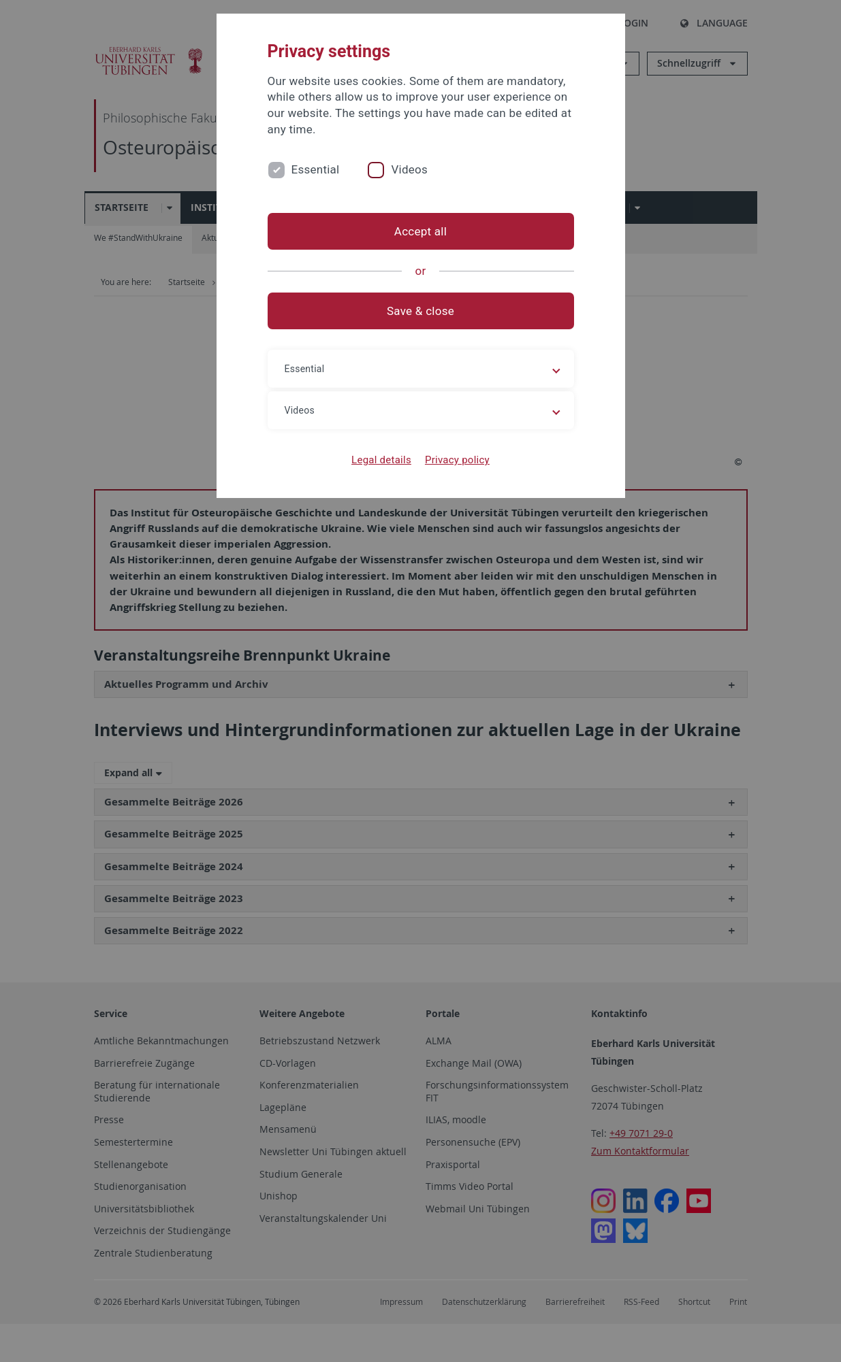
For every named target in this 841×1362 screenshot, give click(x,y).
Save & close (420, 311)
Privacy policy (457, 460)
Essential (315, 169)
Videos (409, 169)
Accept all (420, 231)
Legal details (381, 460)
